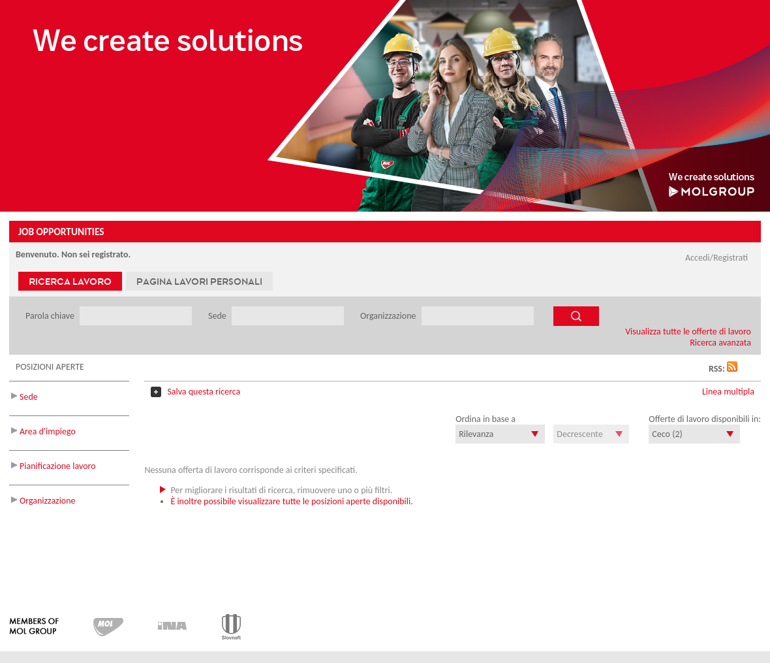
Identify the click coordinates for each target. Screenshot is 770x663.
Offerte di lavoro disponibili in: (705, 419)
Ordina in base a (485, 419)
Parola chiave (50, 315)
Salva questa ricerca (203, 391)
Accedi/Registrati (716, 257)
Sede (218, 315)
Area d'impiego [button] (48, 431)
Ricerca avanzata (720, 342)
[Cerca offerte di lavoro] (576, 316)
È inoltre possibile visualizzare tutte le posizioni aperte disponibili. (291, 501)
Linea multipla (728, 391)
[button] (732, 368)
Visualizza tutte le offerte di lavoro (688, 331)
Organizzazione (389, 315)
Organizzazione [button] (48, 500)
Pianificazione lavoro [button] (58, 466)
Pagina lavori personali (199, 281)
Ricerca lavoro (70, 281)
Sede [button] (29, 396)
